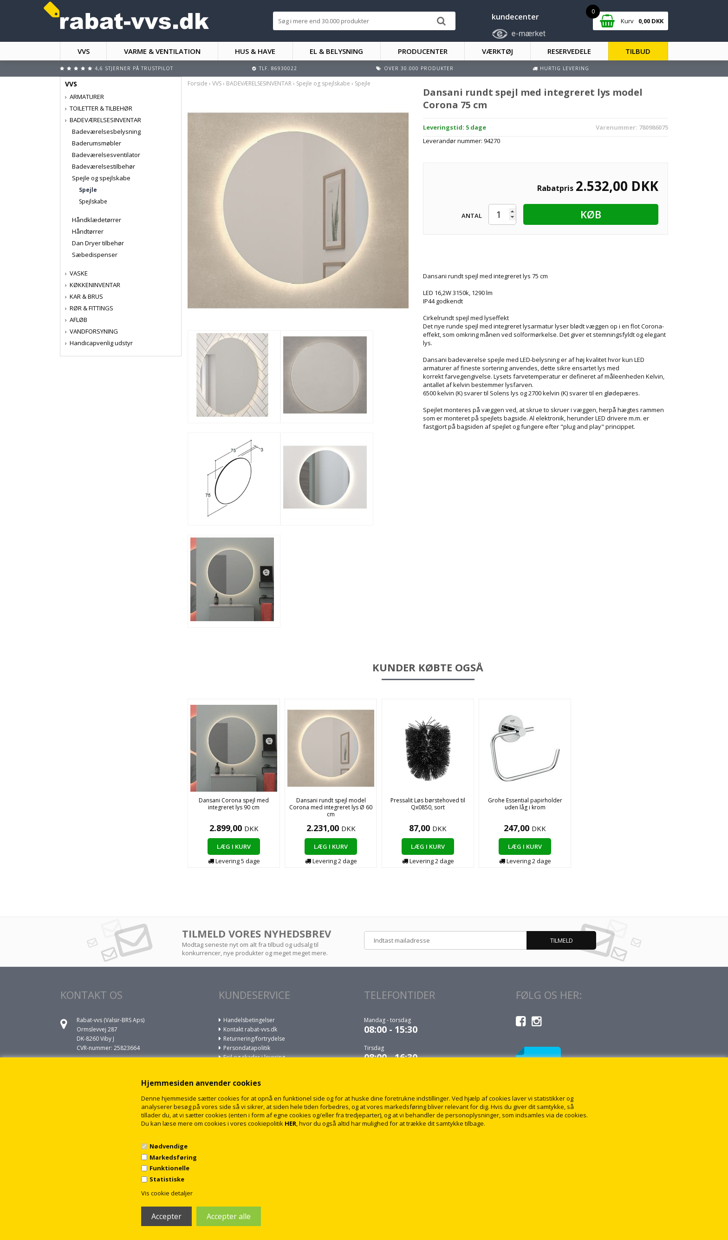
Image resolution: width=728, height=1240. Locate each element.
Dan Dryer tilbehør (98, 243)
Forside (198, 83)
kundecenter (515, 17)
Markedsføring (173, 1157)
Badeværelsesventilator (106, 155)
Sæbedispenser (94, 254)
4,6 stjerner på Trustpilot (134, 68)
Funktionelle (169, 1168)
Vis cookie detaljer (167, 1193)
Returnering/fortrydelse (254, 1039)
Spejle (88, 190)
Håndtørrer (88, 231)
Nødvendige (169, 1146)
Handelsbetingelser (249, 1020)
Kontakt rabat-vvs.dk (250, 1029)
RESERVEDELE (569, 51)
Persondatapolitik (246, 1048)
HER (290, 1123)
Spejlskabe (93, 201)
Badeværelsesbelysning (106, 131)
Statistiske (167, 1179)
